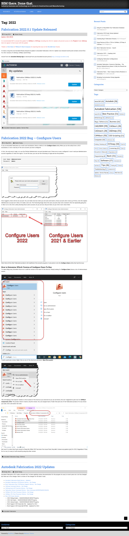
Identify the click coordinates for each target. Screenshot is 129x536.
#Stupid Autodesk (20, 11)
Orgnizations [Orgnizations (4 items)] (113, 152)
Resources (6, 11)
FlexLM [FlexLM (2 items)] (123, 144)
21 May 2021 (6, 143)
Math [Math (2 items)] (123, 148)
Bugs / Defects (20, 456)
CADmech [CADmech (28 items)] (101, 130)
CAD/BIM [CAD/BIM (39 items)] (101, 126)
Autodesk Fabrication (10, 128)
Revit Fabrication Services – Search (106, 48)
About (39, 11)
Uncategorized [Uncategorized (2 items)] (111, 169)
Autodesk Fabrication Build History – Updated (17, 480)
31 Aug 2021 (6, 34)
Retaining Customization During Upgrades (108, 77)
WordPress (11, 533)
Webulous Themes (29, 533)
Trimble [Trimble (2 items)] (120, 165)
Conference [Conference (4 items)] (110, 140)
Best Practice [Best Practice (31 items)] (110, 113)
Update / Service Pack (22, 128)
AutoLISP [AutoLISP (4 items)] (98, 114)
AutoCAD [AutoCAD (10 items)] (99, 101)
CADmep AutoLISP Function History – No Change (18, 488)
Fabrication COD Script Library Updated (107, 33)
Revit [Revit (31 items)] (111, 156)
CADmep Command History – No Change (16, 486)
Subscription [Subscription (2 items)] (117, 160)
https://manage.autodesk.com (60, 56)
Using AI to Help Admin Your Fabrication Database (110, 27)
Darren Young (17, 34)
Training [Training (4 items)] (113, 165)
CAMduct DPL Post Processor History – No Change (19, 492)
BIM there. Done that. (17, 3)
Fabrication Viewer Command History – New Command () (27, 490)
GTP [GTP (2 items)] (96, 148)
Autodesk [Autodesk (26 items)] (111, 101)
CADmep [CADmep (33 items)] (115, 130)
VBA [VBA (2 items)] (111, 172)
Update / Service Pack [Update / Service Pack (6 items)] (101, 172)
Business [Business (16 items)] (115, 121)
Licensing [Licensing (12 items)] (115, 148)
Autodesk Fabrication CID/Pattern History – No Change (20, 482)
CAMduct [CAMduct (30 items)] (101, 135)
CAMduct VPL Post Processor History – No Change (19, 494)
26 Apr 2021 (6, 472)
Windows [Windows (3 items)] (97, 176)
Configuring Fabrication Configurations (107, 59)
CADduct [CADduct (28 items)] (115, 126)
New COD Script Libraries (12, 496)
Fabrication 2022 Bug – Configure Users (32, 138)
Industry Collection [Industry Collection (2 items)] (103, 148)
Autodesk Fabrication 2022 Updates (28, 467)
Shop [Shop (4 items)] (97, 161)
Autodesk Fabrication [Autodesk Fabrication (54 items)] (108, 108)
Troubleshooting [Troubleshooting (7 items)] (100, 169)
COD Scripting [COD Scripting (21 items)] (116, 135)
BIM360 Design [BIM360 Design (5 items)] (99, 118)
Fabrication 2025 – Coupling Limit (106, 53)
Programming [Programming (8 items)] (100, 156)
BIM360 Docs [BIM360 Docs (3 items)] (109, 118)
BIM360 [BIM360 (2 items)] (122, 114)
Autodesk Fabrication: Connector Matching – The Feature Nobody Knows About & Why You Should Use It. (111, 66)
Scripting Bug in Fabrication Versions (107, 38)
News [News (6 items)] (104, 152)
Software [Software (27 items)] (107, 160)
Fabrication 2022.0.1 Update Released (30, 29)
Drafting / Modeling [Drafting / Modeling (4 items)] (100, 144)
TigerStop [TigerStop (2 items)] (97, 165)
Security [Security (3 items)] (120, 156)
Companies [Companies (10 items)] (100, 140)
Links (31, 11)
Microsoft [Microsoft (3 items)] (97, 152)
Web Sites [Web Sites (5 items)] (118, 172)
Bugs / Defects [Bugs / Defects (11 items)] (101, 122)
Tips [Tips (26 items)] (105, 165)
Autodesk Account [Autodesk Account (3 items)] (99, 105)
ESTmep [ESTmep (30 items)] (113, 144)
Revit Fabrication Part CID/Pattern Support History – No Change (23, 484)
